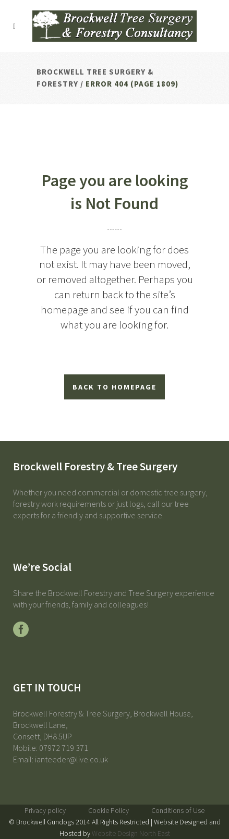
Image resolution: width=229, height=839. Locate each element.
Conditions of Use (177, 810)
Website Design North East (131, 833)
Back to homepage (114, 387)
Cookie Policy (108, 810)
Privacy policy (45, 810)
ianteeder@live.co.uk (71, 759)
